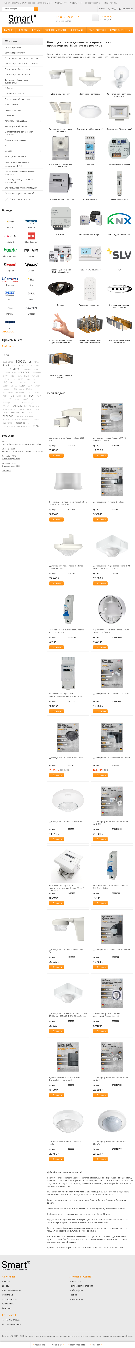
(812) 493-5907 (60, 3)
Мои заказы (75, 1281)
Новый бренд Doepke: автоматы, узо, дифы (21, 444)
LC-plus (14, 386)
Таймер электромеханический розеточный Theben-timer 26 (107, 1014)
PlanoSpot (7, 402)
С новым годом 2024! (11, 458)
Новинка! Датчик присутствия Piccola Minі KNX (22, 451)
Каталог (8, 30)
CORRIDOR (23, 372)
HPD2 (13, 379)
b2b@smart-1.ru (110, 3)
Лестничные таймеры (15, 93)
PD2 (12, 395)
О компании (77, 30)
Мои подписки (76, 1299)
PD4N (39, 396)
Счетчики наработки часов (18, 99)
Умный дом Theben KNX (16, 126)
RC (25, 406)
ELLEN (13, 376)
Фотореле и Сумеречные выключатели (16, 81)
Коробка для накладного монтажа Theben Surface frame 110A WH (68, 503)
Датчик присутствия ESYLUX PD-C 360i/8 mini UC (110, 1078)
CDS (4, 369)
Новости (23, 30)
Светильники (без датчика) (17, 69)
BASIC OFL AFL (33, 365)
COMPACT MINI (9, 372)
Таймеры (9, 88)
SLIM (37, 409)
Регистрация (126, 8)
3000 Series (24, 361)
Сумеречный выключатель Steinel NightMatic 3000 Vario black (64, 1078)
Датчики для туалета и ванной (19, 193)
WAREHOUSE (24, 426)
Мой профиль (76, 1290)
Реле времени (11, 104)
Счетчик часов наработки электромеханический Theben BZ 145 (65, 694)
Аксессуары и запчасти (15, 156)
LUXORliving (7, 389)
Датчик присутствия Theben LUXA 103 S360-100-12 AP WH (109, 439)
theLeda (8, 415)
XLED (36, 426)
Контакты (6, 1308)
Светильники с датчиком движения (21, 58)
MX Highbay (8, 392)
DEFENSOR (36, 372)
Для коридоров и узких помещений (21, 187)
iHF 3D (20, 379)
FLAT (26, 375)
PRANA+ (17, 402)
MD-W (21, 389)
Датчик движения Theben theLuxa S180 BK (111, 757)
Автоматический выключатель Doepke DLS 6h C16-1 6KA (110, 886)
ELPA (20, 376)
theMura (6, 419)
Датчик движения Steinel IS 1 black (108, 502)
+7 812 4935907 (67, 17)
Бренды (36, 30)
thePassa (16, 419)
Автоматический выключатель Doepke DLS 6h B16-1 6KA (66, 631)
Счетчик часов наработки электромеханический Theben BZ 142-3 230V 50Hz (66, 888)
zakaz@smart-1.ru (92, 3)
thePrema (7, 422)
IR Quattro (8, 382)
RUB (102, 8)
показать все (8, 331)
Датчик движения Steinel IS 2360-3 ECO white (66, 1142)
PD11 (37, 392)
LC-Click (23, 382)
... (130, 30)
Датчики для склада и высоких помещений (19, 181)
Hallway (6, 379)
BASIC (22, 365)
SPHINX (5, 413)
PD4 (31, 395)
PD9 (10, 399)
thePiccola (26, 419)
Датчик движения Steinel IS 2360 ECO (65, 821)
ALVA (6, 365)
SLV (6, 145)
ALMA (36, 362)
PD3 (24, 396)
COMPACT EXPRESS (32, 369)
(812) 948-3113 (76, 3)
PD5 (4, 399)
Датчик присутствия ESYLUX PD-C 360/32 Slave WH (110, 1142)
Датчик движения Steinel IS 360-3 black (66, 757)
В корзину (56, 455)
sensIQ (30, 409)
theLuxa (19, 416)
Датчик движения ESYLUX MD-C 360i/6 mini (111, 693)
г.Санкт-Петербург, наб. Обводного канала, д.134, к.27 (27, 3)
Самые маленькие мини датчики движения (20, 172)
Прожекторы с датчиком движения (21, 63)
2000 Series (8, 362)
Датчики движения (14, 47)
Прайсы (73, 1294)
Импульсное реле (13, 110)
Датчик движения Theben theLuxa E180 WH (66, 439)
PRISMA (6, 406)
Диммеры (9, 115)
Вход (111, 8)
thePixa (36, 419)
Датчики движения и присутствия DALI (17, 163)
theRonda (19, 422)
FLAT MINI (35, 376)
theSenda (31, 423)
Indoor (28, 379)
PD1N (5, 396)
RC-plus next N (9, 409)
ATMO (14, 366)
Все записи (6, 471)
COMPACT (15, 368)
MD (15, 389)
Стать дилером (97, 30)
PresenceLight (28, 402)
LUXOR (37, 386)
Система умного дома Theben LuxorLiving (19, 133)
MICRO (29, 389)
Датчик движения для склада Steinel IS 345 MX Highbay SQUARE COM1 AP (112, 567)
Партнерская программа (81, 1285)
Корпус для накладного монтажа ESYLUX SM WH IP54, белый (111, 631)
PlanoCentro (27, 399)
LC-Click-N (33, 382)
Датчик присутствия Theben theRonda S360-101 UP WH (66, 567)
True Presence (9, 426)
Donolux (8, 151)
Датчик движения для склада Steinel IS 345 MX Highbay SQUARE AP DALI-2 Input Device (68, 1014)
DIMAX (5, 376)
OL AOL (30, 392)
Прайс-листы (117, 30)
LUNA (22, 385)
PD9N (17, 399)
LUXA (30, 386)
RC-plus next (34, 406)
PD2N (18, 396)
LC (17, 382)
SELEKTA (20, 409)
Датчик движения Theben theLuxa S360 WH (66, 950)
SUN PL (29, 413)
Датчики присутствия (15, 52)
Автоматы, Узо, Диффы (16, 121)
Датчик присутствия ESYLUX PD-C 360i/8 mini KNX (110, 822)
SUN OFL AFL (18, 412)
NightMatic (19, 392)
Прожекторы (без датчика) (17, 74)
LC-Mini (5, 386)
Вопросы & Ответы (55, 30)
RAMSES (17, 405)
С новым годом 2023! (11, 466)
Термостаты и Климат (15, 140)
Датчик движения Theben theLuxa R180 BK (111, 949)
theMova (29, 416)
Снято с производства (18, 199)
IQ (34, 379)
